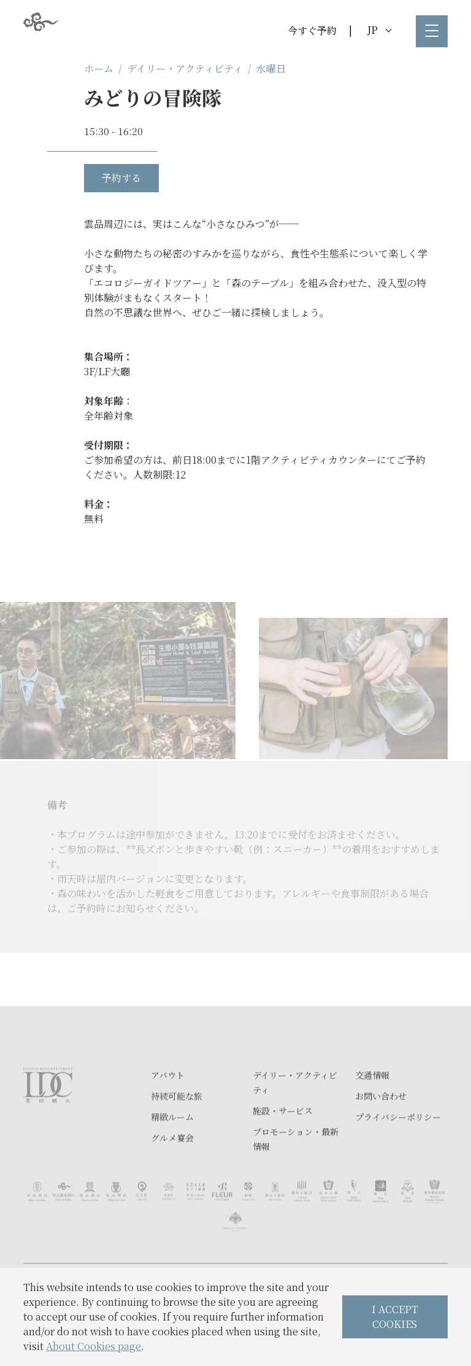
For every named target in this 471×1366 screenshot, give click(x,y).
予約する (121, 178)
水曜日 (271, 68)
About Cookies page (93, 1346)
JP (379, 30)
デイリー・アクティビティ (185, 68)
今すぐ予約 (312, 30)
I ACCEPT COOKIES (395, 1316)
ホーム (98, 68)
